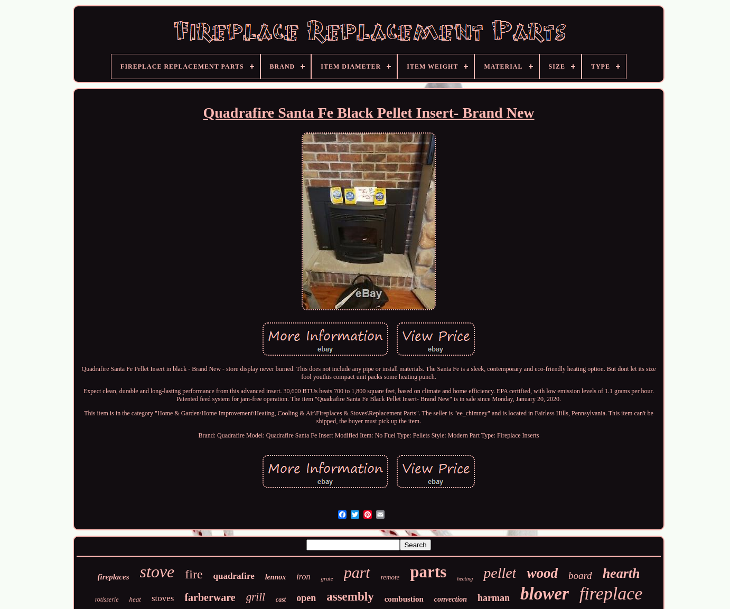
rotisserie (107, 599)
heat (135, 599)
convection (450, 599)
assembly (349, 596)
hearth (621, 573)
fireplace (611, 593)
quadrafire (234, 576)
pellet (499, 573)
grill (255, 597)
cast (281, 599)
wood (542, 573)
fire (193, 574)
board (580, 575)
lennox (275, 577)
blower (544, 593)
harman (494, 598)
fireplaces (113, 577)
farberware (209, 597)
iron (303, 576)
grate (327, 578)
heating (465, 579)
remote (390, 577)
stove (157, 571)
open (306, 598)
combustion (404, 599)
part (357, 572)
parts (428, 572)
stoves (163, 598)
